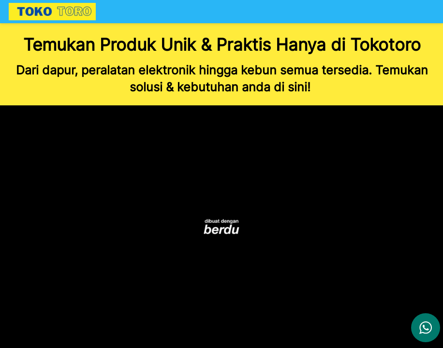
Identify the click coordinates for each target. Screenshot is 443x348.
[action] (425, 327)
